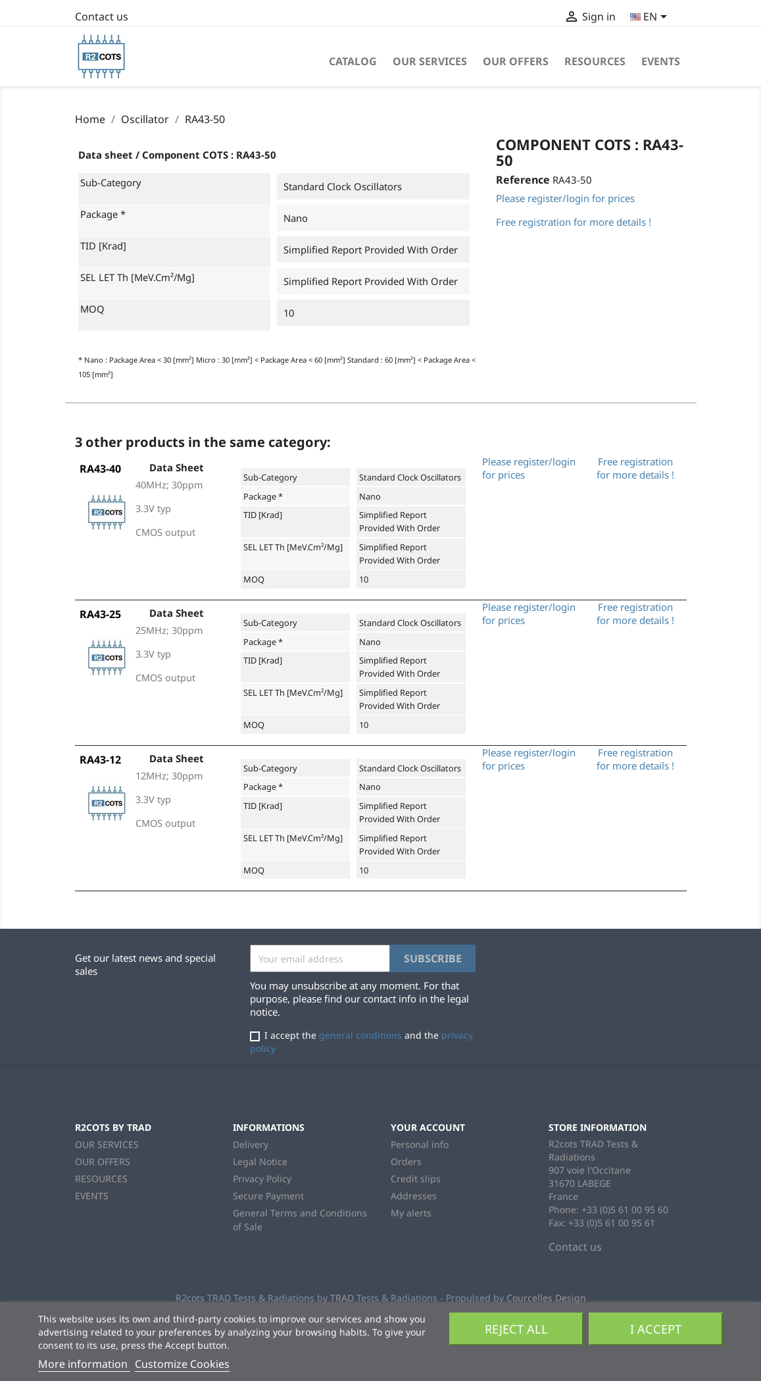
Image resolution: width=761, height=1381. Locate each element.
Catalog (353, 61)
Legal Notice (260, 1161)
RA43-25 (100, 614)
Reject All (516, 1328)
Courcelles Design (546, 1297)
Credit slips (416, 1178)
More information (84, 1364)
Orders (406, 1161)
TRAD (342, 1297)
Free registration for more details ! (573, 221)
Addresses (414, 1195)
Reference (523, 179)
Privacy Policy (262, 1178)
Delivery (250, 1144)
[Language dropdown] (651, 18)
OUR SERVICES (430, 61)
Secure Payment (268, 1195)
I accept (655, 1328)
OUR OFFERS (516, 61)
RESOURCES (595, 61)
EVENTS (660, 61)
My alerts (411, 1213)
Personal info (420, 1144)
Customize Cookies (182, 1364)
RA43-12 (100, 759)
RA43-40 (100, 468)
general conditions (360, 1035)
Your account (428, 1127)
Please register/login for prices (565, 198)
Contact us (101, 16)
